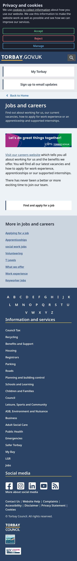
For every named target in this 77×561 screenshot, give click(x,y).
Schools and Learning (19, 384)
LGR (8, 458)
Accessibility (13, 505)
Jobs (8, 465)
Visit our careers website (22, 155)
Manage (41, 46)
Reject (38, 39)
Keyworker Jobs (15, 280)
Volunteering (14, 253)
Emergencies (13, 438)
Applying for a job (17, 233)
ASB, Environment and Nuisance (26, 411)
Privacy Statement (53, 505)
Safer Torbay (13, 445)
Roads (9, 371)
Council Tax (12, 330)
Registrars (12, 357)
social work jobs (15, 246)
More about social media (21, 492)
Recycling (11, 337)
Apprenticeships (16, 240)
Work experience (16, 273)
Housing (10, 350)
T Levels (10, 260)
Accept (38, 31)
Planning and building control (25, 377)
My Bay (10, 452)
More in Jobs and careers (29, 224)
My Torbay (39, 72)
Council (10, 398)
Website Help (31, 501)
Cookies (10, 509)
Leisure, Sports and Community (26, 404)
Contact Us (12, 501)
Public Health (14, 431)
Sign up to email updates (38, 84)
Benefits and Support (19, 344)
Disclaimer (31, 505)
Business (11, 418)
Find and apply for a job (38, 205)
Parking (10, 364)
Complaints (50, 501)
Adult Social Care (16, 425)
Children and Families (19, 391)
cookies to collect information (31, 10)
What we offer (14, 267)
